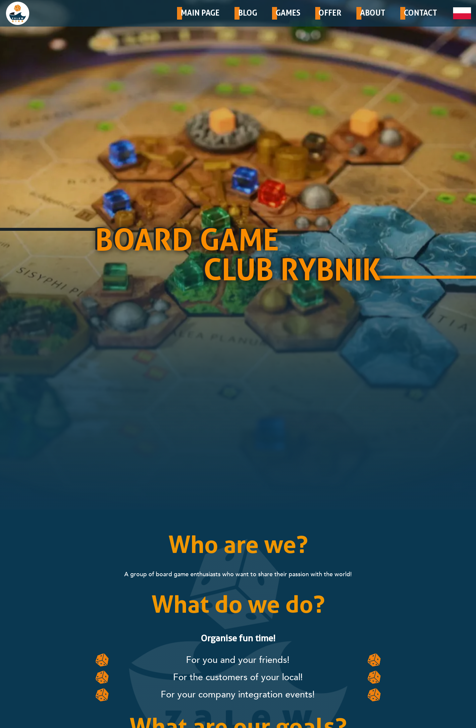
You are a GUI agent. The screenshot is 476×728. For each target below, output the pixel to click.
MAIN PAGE (200, 13)
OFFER (330, 13)
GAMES (288, 13)
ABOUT (372, 13)
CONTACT (420, 13)
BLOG (247, 13)
